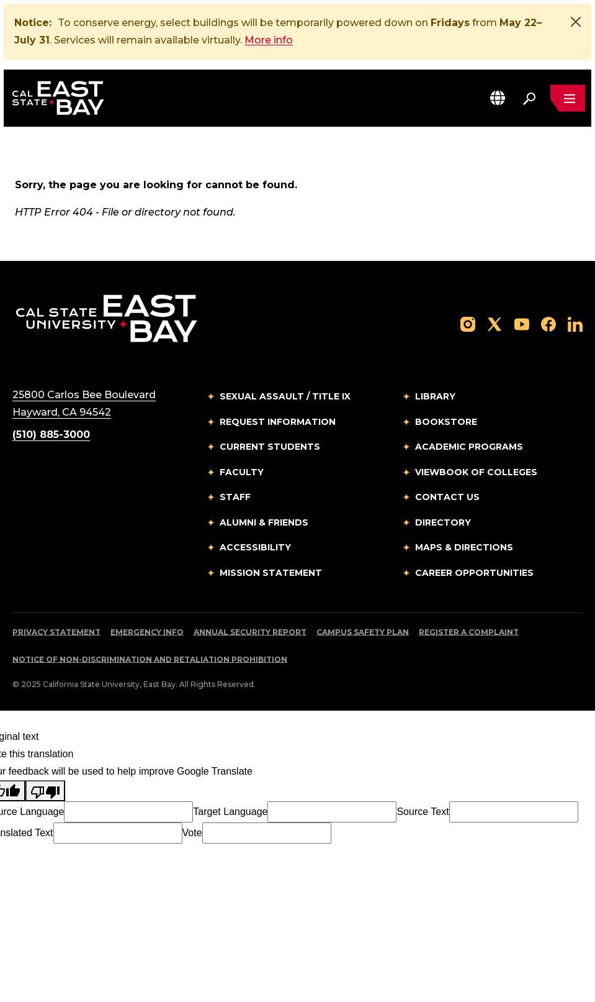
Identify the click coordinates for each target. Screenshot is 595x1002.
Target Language (230, 811)
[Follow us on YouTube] (521, 323)
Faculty (242, 472)
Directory (443, 522)
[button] (497, 98)
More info (268, 40)
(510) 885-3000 (51, 434)
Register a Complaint (469, 632)
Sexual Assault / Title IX (285, 396)
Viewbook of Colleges (476, 472)
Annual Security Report (250, 632)
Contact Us (447, 497)
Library (435, 396)
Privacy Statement (56, 632)
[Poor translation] (45, 790)
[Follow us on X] (494, 323)
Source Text (422, 811)
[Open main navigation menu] (567, 98)
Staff (235, 497)
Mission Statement (271, 572)
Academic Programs (469, 446)
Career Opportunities (474, 572)
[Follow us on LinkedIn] (575, 323)
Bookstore (446, 421)
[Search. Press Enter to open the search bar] (529, 98)
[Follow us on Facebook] (548, 323)
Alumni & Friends (264, 522)
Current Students (270, 446)
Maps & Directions (464, 547)
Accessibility (255, 547)
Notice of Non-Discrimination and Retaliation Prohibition (149, 659)
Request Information (278, 421)
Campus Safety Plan (362, 632)
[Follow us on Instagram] (467, 323)
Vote (192, 832)
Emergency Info (147, 632)
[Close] (576, 21)
